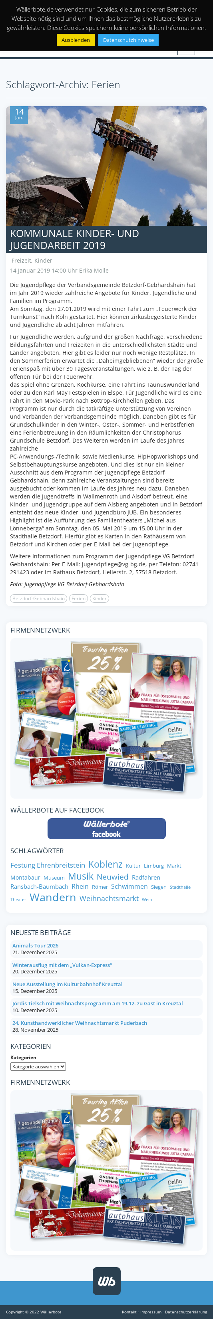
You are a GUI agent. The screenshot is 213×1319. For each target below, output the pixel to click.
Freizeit (21, 260)
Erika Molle (94, 270)
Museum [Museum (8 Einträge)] (54, 877)
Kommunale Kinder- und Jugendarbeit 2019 (74, 239)
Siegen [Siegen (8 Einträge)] (159, 887)
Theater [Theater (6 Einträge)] (18, 899)
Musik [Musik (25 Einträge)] (81, 876)
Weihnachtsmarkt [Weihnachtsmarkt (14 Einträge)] (109, 898)
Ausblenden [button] (76, 40)
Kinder (43, 260)
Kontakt (129, 1312)
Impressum (150, 1312)
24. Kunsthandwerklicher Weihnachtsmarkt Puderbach (79, 1022)
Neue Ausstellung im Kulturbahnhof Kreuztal (67, 984)
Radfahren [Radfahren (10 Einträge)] (146, 877)
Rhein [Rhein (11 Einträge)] (80, 886)
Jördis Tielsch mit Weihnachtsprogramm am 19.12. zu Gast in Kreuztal (97, 1003)
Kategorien (23, 1057)
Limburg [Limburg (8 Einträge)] (154, 865)
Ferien (79, 598)
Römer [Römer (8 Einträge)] (100, 887)
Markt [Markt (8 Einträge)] (174, 865)
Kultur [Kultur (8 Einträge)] (133, 865)
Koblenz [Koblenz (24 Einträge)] (105, 864)
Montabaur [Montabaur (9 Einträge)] (25, 877)
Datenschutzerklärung (186, 1312)
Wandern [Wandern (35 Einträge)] (53, 897)
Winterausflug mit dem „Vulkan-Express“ (62, 965)
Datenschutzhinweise (128, 40)
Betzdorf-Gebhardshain (38, 598)
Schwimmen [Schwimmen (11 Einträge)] (129, 886)
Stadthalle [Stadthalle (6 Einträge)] (180, 887)
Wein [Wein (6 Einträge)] (147, 899)
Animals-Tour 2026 (35, 945)
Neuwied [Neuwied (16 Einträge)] (113, 877)
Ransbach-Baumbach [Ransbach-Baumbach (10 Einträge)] (39, 886)
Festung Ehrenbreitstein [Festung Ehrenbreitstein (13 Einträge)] (47, 864)
